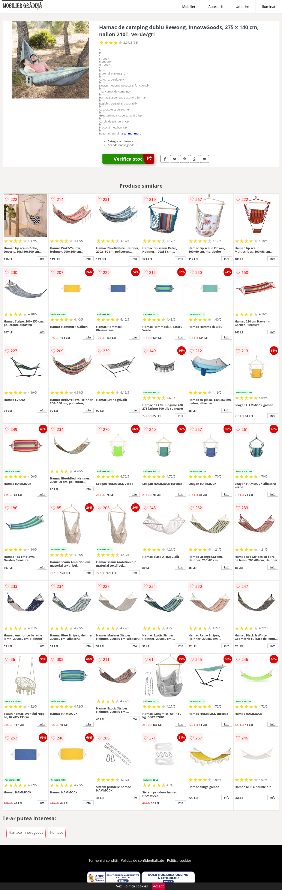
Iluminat (268, 6)
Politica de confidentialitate (142, 860)
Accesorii (215, 6)
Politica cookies (179, 860)
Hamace (56, 832)
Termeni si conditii (103, 860)
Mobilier (188, 6)
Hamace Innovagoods (26, 832)
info (42, 259)
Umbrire (242, 6)
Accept (158, 886)
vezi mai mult (131, 133)
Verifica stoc (134, 159)
